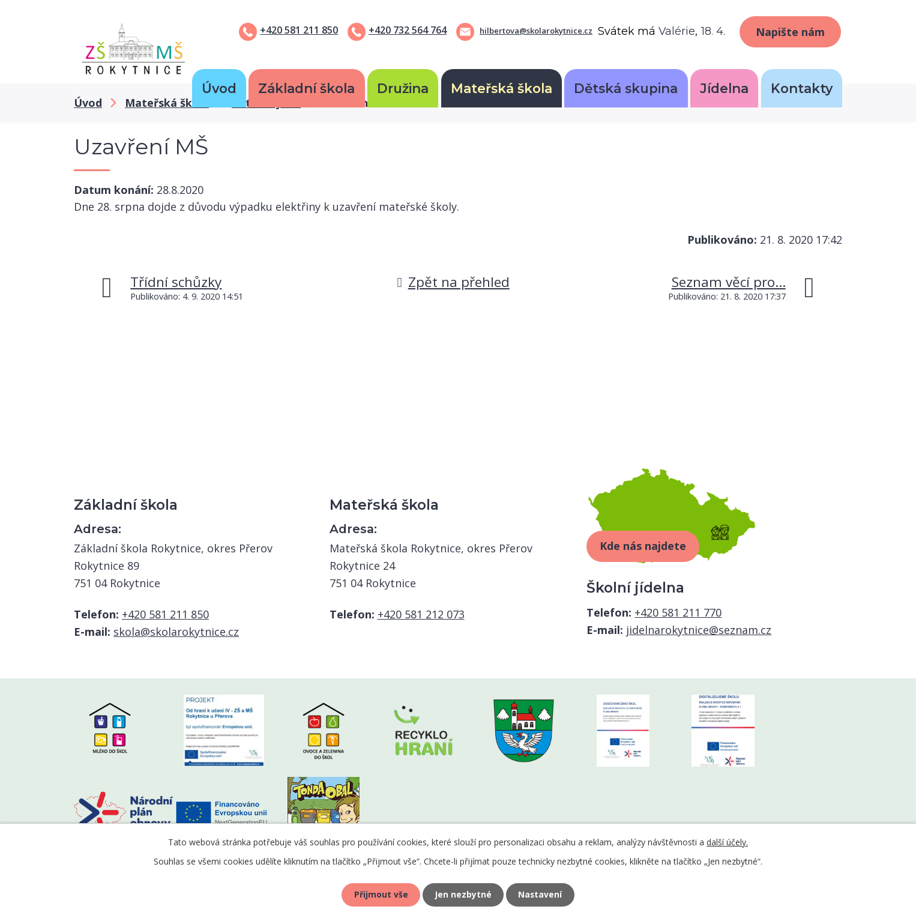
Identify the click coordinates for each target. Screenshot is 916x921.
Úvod (219, 88)
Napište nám (790, 32)
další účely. (727, 841)
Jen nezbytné (463, 894)
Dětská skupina (626, 88)
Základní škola (306, 88)
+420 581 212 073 (421, 614)
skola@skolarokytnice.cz (176, 631)
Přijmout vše (380, 894)
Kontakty (802, 88)
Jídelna (724, 88)
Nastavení (541, 894)
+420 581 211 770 (678, 612)
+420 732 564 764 (408, 30)
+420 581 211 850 (299, 30)
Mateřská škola (501, 88)
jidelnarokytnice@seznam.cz (698, 630)
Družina (403, 88)
